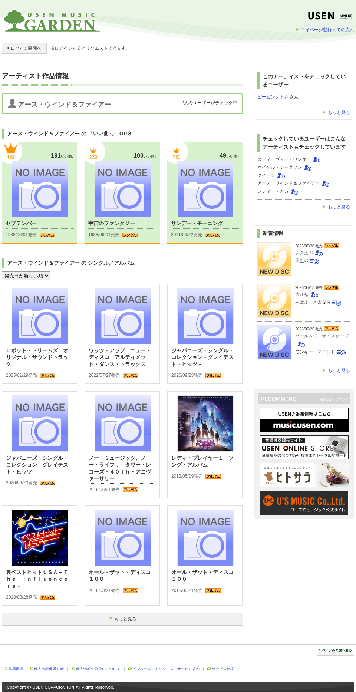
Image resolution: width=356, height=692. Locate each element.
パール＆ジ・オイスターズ (322, 336)
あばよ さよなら (313, 302)
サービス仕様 (223, 669)
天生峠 (302, 260)
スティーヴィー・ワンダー (284, 159)
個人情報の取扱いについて (98, 669)
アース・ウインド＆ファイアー (288, 183)
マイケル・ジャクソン (279, 167)
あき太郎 (304, 253)
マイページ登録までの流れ (327, 29)
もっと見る (339, 112)
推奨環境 (16, 669)
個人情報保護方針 (49, 669)
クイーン (266, 175)
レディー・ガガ (273, 191)
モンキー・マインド (315, 352)
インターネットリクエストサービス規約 (166, 669)
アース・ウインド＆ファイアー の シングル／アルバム (71, 263)
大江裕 (302, 294)
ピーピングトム (273, 96)
